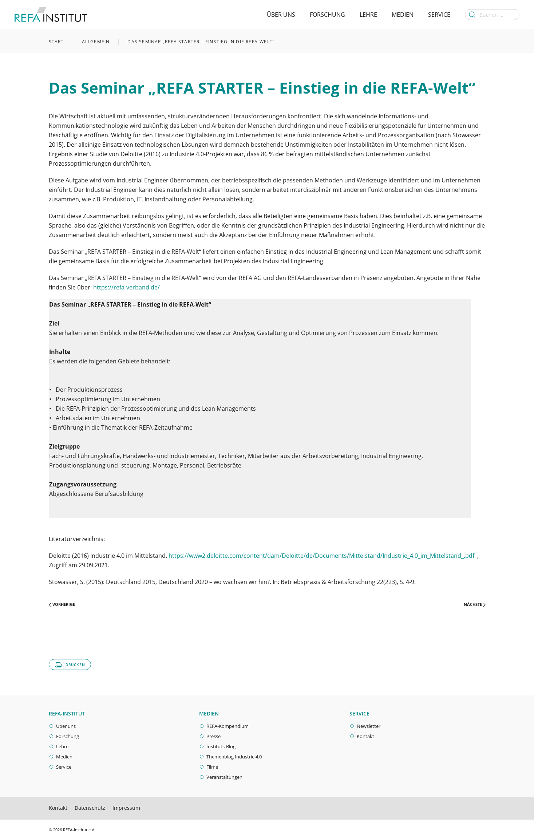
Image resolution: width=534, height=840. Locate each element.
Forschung (327, 15)
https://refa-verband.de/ (126, 287)
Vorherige (62, 604)
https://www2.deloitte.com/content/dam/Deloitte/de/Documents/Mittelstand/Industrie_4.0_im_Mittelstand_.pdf (321, 556)
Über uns (66, 726)
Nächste (475, 604)
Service (439, 15)
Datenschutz (90, 807)
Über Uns (281, 15)
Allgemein (96, 42)
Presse (213, 736)
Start (56, 42)
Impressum (126, 807)
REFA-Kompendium (227, 726)
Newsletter (368, 726)
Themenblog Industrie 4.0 (234, 756)
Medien (403, 15)
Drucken (70, 665)
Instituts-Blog (221, 746)
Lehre (368, 15)
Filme (212, 767)
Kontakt (365, 736)
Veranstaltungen (224, 777)
